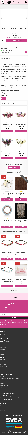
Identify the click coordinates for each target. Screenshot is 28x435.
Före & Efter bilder (4, 385)
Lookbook (2, 362)
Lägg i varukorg (16, 40)
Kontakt (2, 354)
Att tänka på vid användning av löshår (9, 378)
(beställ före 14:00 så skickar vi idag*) (9, 397)
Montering (3, 383)
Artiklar (2, 387)
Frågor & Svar (3, 347)
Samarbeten (3, 364)
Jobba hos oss (3, 366)
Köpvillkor (2, 349)
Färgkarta (2, 376)
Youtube (2, 408)
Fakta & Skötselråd (5, 381)
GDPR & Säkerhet (4, 371)
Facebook (2, 405)
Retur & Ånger (3, 352)
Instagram (2, 410)
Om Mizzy (2, 359)
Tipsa (3, 98)
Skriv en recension (14, 167)
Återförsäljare (3, 368)
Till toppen (14, 297)
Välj (21, 199)
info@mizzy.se (3, 333)
